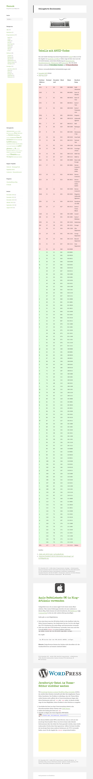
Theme (40, 763)
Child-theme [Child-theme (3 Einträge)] (19, 133)
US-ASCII (73, 573)
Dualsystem (64, 63)
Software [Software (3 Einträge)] (13, 150)
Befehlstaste (73, 611)
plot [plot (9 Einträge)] (19, 146)
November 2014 (10, 194)
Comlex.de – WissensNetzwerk (14, 172)
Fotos (9, 72)
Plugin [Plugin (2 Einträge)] (13, 148)
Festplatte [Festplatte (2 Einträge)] (8, 137)
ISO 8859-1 (55, 573)
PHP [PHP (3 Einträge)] (17, 146)
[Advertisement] (15, 102)
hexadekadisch (71, 571)
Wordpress (10, 63)
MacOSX (10, 59)
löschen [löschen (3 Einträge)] (14, 143)
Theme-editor (45, 763)
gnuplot (9, 55)
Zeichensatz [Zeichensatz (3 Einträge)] (16, 157)
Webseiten (10, 77)
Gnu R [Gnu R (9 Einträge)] (18, 137)
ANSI (39, 75)
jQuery (9, 45)
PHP (9, 49)
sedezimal (67, 573)
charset (49, 761)
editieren (64, 761)
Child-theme (54, 761)
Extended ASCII (43, 73)
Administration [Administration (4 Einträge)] (10, 131)
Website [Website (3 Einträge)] (18, 154)
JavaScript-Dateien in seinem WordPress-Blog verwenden (58, 692)
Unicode (61, 658)
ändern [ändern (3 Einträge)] (20, 157)
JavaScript (10, 44)
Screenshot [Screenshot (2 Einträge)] (18, 148)
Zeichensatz (52, 574)
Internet (10, 57)
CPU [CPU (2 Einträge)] (7, 135)
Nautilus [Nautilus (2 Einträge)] (8, 146)
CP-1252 (40, 571)
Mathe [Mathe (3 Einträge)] (21, 143)
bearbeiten (41, 761)
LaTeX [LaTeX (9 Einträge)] (9, 142)
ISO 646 (51, 573)
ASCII (70, 57)
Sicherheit (10, 75)
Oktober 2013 (10, 202)
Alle (7, 29)
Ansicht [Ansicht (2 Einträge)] (16, 131)
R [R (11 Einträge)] (15, 148)
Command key (42, 613)
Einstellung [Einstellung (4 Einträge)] (17, 135)
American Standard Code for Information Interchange (51, 569)
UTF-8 (64, 658)
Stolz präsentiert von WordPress (46, 775)
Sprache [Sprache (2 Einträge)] (16, 150)
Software (9, 53)
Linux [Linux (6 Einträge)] (14, 142)
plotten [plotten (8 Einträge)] (9, 148)
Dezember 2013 (10, 197)
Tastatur (56, 658)
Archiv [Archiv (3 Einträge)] (19, 131)
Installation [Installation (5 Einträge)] (10, 139)
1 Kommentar (67, 574)
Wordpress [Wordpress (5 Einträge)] (10, 157)
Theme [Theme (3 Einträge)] (8, 154)
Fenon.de (10, 6)
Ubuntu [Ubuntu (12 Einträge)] (13, 154)
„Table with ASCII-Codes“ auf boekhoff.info (51, 554)
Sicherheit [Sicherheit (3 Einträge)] (9, 150)
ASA (69, 569)
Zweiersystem (58, 574)
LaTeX (9, 47)
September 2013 (11, 205)
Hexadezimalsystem (44, 63)
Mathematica (11, 60)
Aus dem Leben (11, 69)
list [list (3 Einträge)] (16, 142)
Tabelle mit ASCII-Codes (53, 51)
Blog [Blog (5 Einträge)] (15, 133)
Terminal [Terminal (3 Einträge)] (19, 152)
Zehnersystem (44, 574)
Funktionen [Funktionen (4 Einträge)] (13, 137)
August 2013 (10, 207)
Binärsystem (77, 569)
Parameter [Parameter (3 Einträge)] (13, 146)
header (68, 761)
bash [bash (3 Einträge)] (8, 133)
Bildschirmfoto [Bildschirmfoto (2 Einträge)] (11, 133)
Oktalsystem (54, 63)
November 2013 (10, 200)
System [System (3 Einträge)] (8, 152)
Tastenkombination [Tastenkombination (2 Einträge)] (13, 152)
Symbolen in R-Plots (53, 59)
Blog (45, 761)
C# (8, 39)
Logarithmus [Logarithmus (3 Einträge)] (9, 143)
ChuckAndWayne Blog (12, 182)
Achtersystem (75, 568)
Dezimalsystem (69, 61)
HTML (9, 40)
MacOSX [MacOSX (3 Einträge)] (17, 143)
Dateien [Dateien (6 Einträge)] (10, 135)
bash (9, 37)
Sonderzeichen (50, 658)
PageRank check (11, 169)
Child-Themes (66, 708)
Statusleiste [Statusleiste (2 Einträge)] (20, 150)
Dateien (60, 761)
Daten (9, 70)
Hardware (9, 32)
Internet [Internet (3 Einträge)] (15, 139)
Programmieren (11, 35)
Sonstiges (9, 66)
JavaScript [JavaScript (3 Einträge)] (20, 139)
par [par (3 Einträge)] (10, 146)
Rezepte (10, 73)
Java (9, 42)
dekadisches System (48, 571)
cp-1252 (44, 75)
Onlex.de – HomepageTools (13, 167)
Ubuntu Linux (11, 62)
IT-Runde (9, 184)
